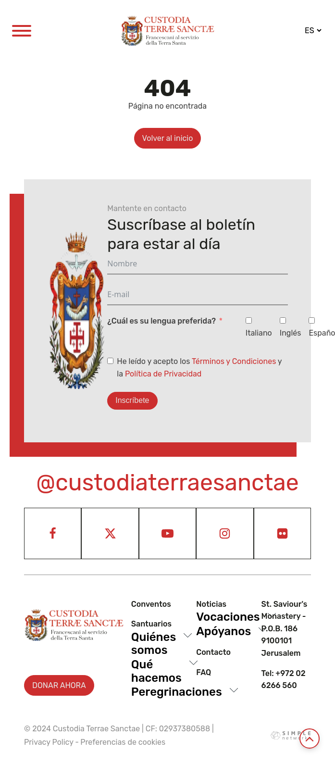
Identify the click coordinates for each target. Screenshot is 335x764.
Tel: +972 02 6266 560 (283, 679)
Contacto (213, 652)
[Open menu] (21, 31)
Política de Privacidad (163, 373)
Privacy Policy (49, 742)
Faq (203, 672)
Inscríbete (132, 400)
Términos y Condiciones (234, 361)
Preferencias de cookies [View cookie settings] (122, 742)
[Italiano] (249, 320)
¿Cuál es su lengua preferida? (161, 321)
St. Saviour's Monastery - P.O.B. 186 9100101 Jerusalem (284, 629)
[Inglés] (283, 320)
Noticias (211, 604)
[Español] (312, 320)
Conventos (151, 604)
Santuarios (151, 623)
